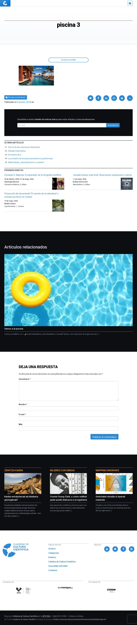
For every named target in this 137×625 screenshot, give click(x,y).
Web (20, 424)
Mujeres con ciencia (62, 470)
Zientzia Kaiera (13, 470)
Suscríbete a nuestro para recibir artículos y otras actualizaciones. (56, 119)
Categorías (53, 553)
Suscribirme (113, 125)
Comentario (24, 379)
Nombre (23, 404)
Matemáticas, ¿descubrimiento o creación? (26, 162)
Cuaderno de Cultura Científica (24, 619)
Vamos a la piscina (13, 328)
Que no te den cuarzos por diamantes (24, 147)
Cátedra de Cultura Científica (61, 561)
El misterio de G (14, 155)
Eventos (52, 557)
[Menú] (130, 3)
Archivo (52, 548)
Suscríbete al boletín (58, 566)
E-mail (22, 414)
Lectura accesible (68, 60)
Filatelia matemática (16, 151)
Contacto (52, 570)
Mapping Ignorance (107, 470)
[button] (90, 98)
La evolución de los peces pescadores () (30, 158)
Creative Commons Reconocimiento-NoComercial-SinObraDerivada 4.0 (79, 619)
